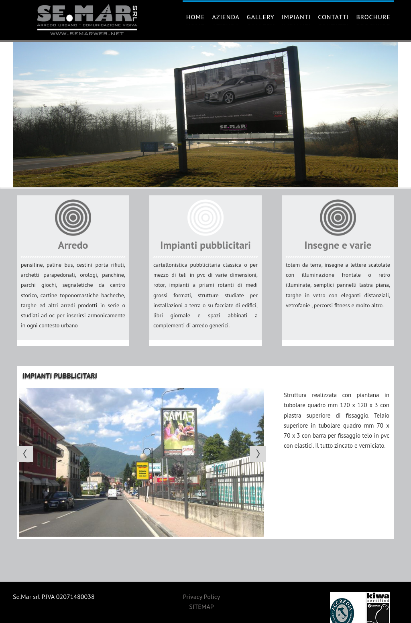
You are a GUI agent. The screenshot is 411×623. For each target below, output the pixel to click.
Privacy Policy (201, 597)
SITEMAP (201, 607)
